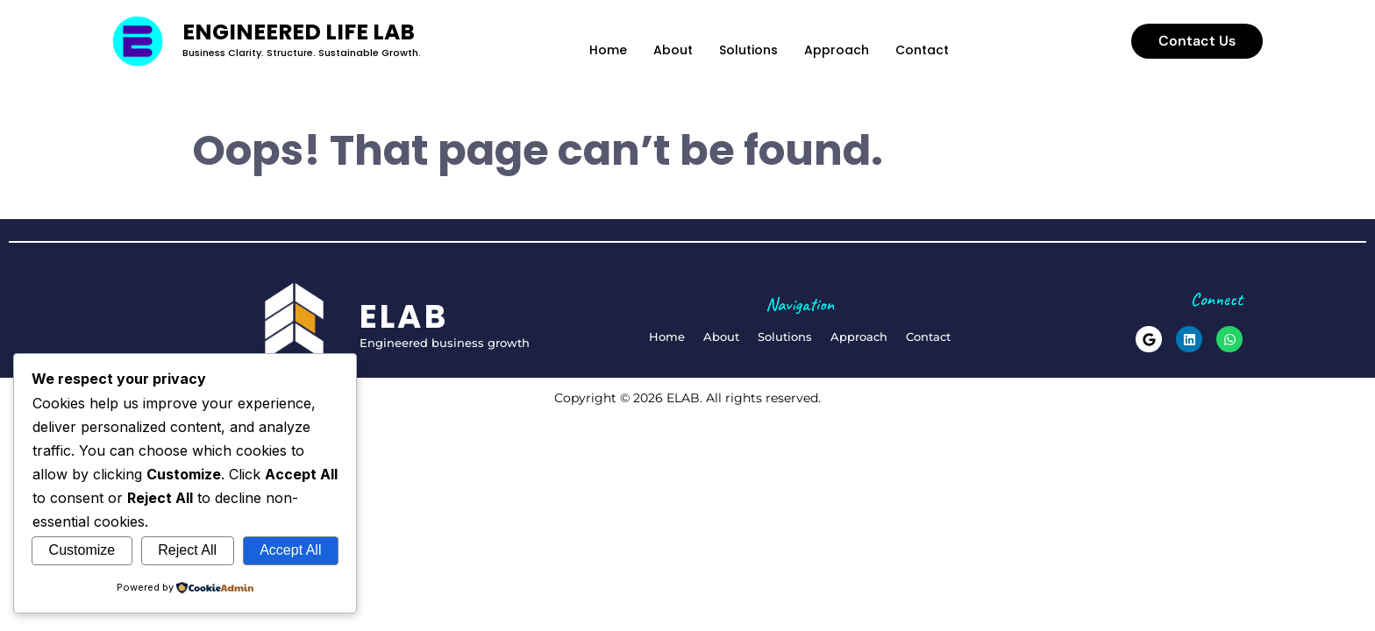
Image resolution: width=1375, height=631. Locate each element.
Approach (836, 50)
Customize (82, 549)
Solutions (748, 50)
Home (608, 50)
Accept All (290, 549)
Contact (922, 50)
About (673, 50)
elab (404, 316)
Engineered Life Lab (298, 32)
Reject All (187, 549)
